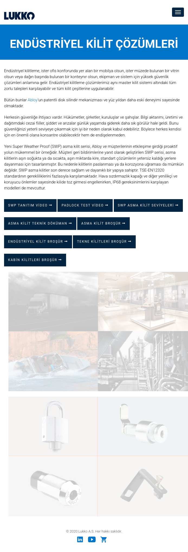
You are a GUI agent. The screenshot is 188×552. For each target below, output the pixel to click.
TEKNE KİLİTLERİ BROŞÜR (104, 241)
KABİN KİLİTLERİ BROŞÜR (35, 260)
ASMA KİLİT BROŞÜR (103, 223)
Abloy (33, 100)
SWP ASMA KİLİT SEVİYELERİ (148, 205)
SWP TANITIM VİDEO (30, 205)
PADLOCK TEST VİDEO (85, 205)
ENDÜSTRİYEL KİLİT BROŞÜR (38, 241)
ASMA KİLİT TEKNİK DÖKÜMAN (40, 223)
